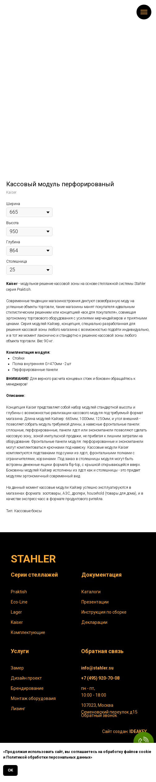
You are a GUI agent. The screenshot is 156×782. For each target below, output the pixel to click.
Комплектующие (28, 632)
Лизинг (18, 708)
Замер (17, 667)
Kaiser (17, 622)
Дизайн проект (26, 678)
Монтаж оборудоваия (33, 698)
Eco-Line (19, 601)
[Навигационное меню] (144, 12)
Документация (101, 574)
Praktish (19, 591)
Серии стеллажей (34, 574)
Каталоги (91, 591)
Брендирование (27, 688)
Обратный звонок (99, 715)
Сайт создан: (124, 731)
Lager (16, 612)
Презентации (95, 601)
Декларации (94, 622)
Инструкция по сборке (104, 612)
